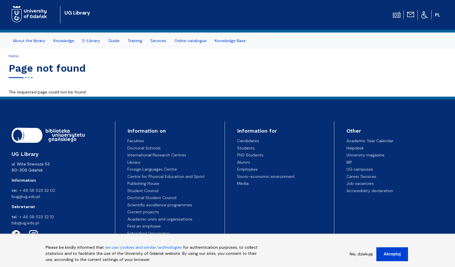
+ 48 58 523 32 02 (37, 190)
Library (133, 162)
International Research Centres (156, 155)
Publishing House (143, 183)
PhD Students (250, 155)
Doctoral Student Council (151, 197)
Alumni (243, 162)
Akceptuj (392, 256)
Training (135, 40)
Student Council (142, 190)
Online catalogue (190, 40)
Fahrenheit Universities (148, 233)
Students (246, 148)
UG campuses (359, 169)
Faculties (135, 140)
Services (158, 40)
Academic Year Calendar (369, 140)
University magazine (365, 155)
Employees (247, 169)
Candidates (248, 140)
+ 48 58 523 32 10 (36, 216)
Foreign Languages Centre (152, 169)
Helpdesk (355, 148)
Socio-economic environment (266, 176)
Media (243, 183)
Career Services (361, 176)
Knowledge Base (230, 40)
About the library (29, 40)
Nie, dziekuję (361, 256)
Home (13, 56)
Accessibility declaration (369, 190)
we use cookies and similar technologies (143, 249)
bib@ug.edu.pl (25, 222)
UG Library (77, 13)
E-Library (91, 40)
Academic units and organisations (159, 219)
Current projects (143, 211)
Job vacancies (360, 183)
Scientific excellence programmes (159, 205)
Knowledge (63, 40)
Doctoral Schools (144, 148)
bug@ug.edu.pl (26, 196)
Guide (114, 40)
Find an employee (144, 226)
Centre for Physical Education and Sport (166, 176)
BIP (349, 162)
